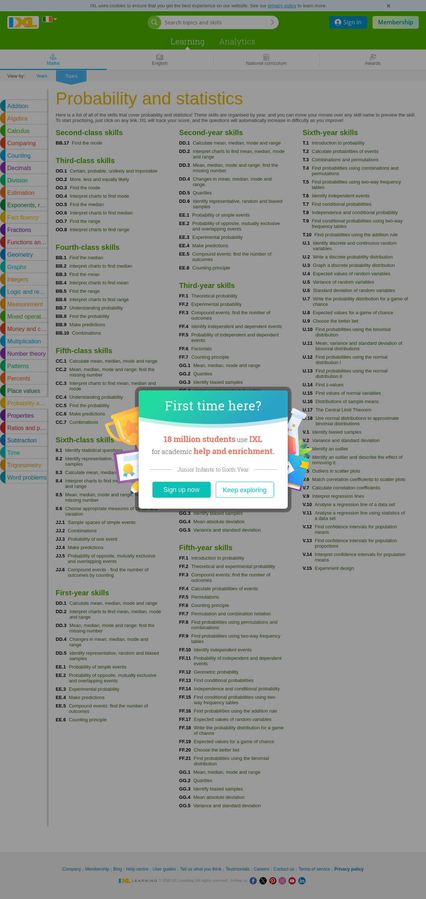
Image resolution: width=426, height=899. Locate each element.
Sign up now (181, 489)
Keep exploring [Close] (244, 490)
